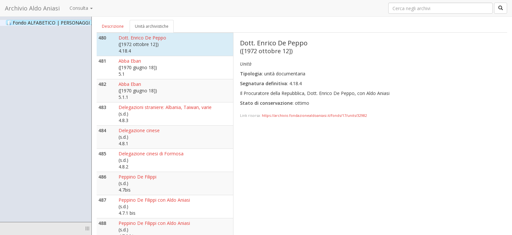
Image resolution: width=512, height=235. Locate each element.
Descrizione (113, 26)
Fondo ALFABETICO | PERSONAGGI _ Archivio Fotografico (79, 22)
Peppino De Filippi (137, 177)
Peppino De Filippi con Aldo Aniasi (154, 200)
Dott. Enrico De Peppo (142, 38)
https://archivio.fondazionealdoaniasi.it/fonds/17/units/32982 (314, 115)
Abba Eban (130, 61)
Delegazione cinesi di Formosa (151, 153)
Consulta (81, 8)
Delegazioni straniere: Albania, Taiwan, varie (165, 107)
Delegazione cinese (139, 130)
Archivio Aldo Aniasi (32, 8)
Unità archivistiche (151, 26)
